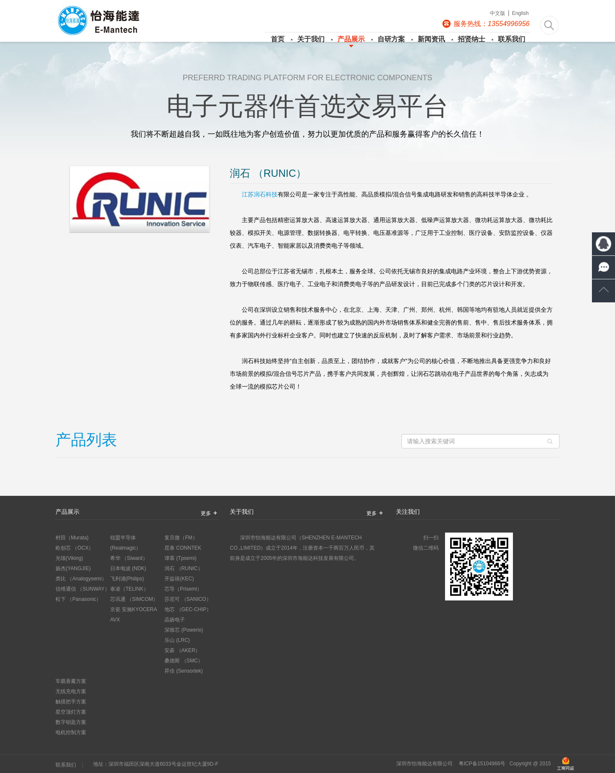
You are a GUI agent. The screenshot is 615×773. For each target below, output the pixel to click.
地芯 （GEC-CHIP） (187, 609)
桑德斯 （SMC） (183, 661)
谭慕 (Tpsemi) (180, 558)
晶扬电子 (174, 620)
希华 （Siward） (129, 558)
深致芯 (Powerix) (183, 630)
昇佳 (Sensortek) (183, 671)
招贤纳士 (469, 39)
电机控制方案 (71, 732)
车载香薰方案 (71, 681)
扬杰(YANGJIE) (73, 568)
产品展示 (349, 39)
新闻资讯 (429, 39)
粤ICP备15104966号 (482, 764)
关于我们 (309, 39)
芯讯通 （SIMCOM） (134, 599)
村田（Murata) (72, 538)
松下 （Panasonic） (78, 599)
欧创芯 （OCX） (75, 548)
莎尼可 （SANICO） (187, 599)
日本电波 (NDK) (128, 568)
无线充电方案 (71, 691)
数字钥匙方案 (71, 722)
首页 (277, 39)
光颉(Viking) (69, 558)
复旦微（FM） (180, 538)
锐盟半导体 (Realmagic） (125, 543)
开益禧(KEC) (179, 579)
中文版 (497, 13)
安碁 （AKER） (182, 650)
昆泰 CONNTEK (182, 548)
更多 (210, 512)
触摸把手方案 (71, 702)
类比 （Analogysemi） (81, 579)
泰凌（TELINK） (129, 589)
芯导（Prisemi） (183, 589)
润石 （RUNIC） (183, 568)
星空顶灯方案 (71, 712)
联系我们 (509, 39)
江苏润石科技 (260, 194)
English (520, 13)
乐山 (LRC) (177, 640)
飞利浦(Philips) (127, 579)
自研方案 (389, 39)
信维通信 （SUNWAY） (83, 589)
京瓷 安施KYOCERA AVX (133, 614)
